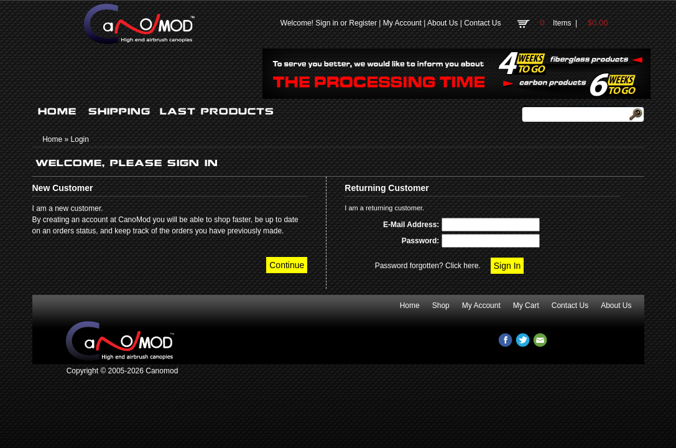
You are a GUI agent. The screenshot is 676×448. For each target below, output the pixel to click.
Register (363, 23)
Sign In (507, 266)
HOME (57, 111)
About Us (442, 23)
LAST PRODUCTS (217, 111)
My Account (402, 23)
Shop (441, 305)
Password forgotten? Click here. (428, 265)
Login (80, 139)
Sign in (326, 23)
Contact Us (482, 23)
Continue (286, 265)
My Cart (526, 305)
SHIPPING (119, 111)
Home (52, 139)
